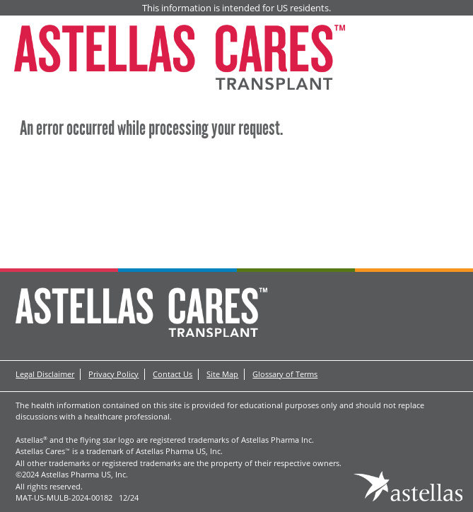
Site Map (222, 374)
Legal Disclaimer (45, 374)
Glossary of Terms (284, 374)
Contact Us (172, 374)
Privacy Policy (113, 374)
